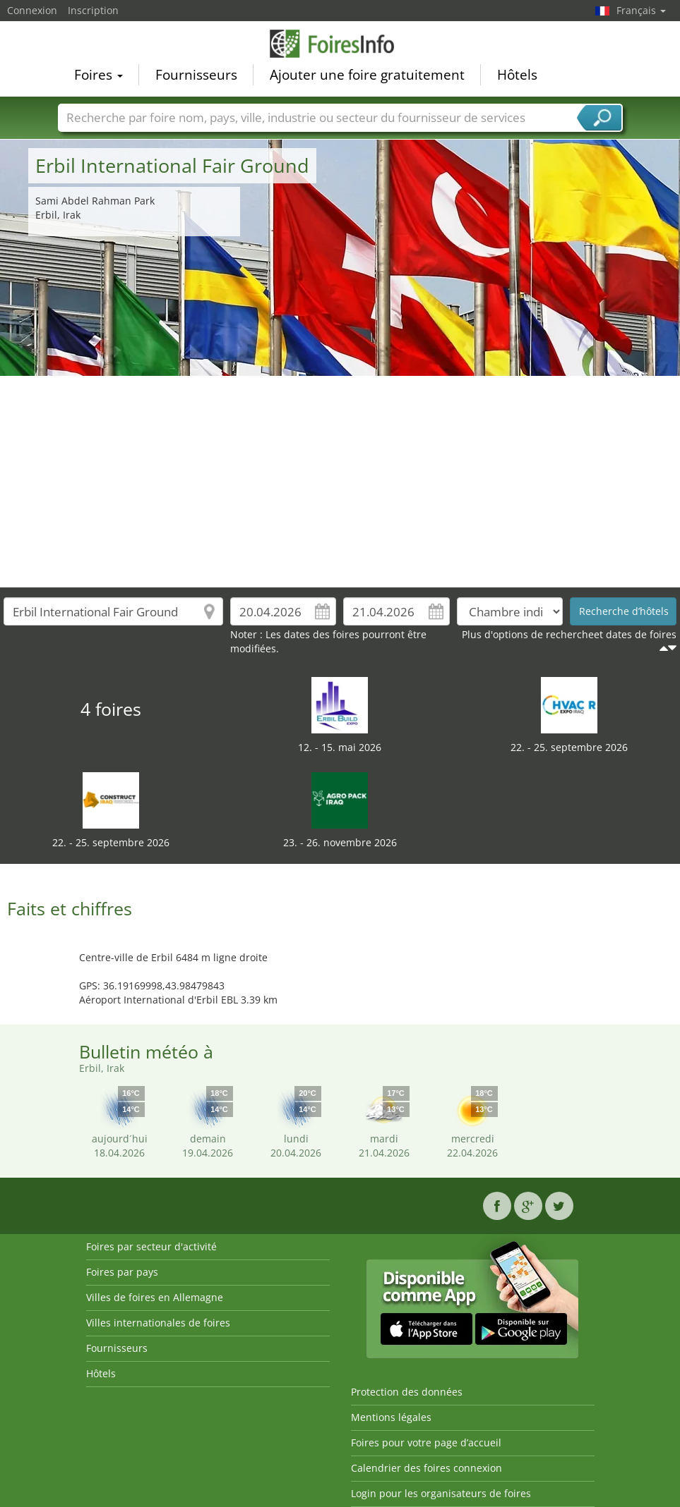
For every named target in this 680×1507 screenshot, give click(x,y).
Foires (98, 75)
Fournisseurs (196, 75)
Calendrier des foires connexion (426, 1468)
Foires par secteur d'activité (151, 1246)
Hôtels (517, 75)
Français (641, 10)
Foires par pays (122, 1272)
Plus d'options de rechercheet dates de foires (569, 634)
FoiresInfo (340, 44)
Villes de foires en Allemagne (154, 1297)
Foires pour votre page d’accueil (426, 1442)
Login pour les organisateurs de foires (441, 1493)
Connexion (32, 10)
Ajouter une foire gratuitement (367, 75)
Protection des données (407, 1391)
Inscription (93, 10)
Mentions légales (391, 1417)
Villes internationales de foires (158, 1322)
